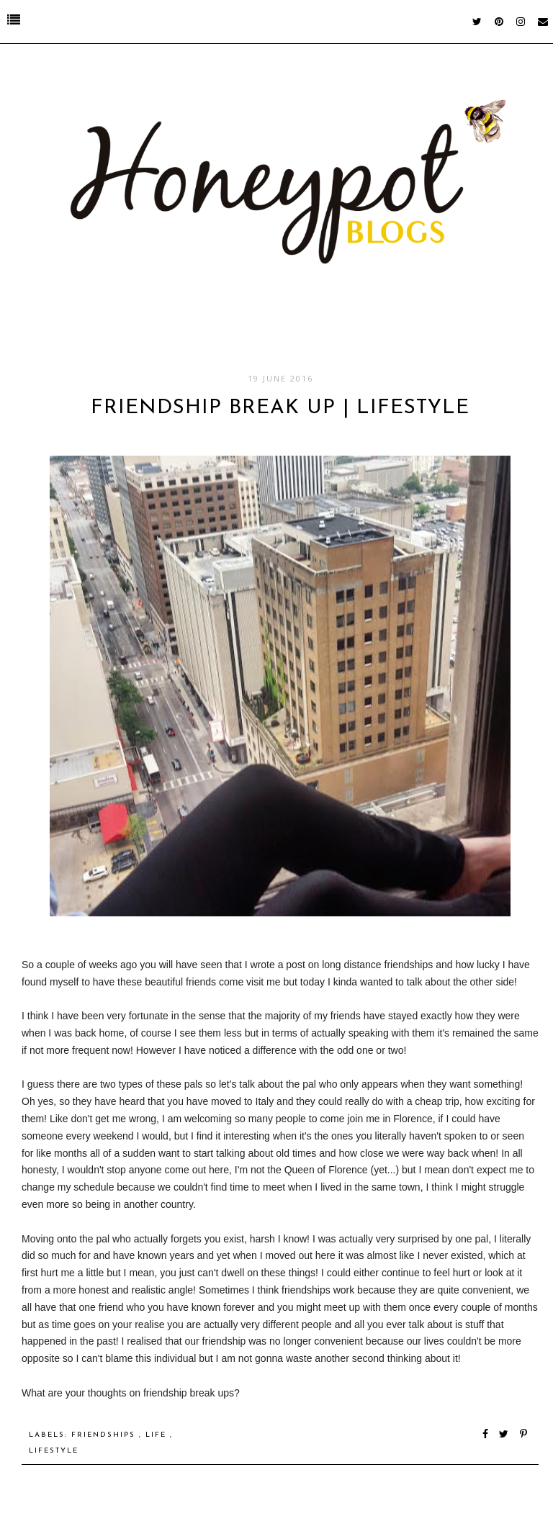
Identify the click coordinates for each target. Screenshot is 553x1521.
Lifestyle (53, 1451)
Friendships (105, 1435)
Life (157, 1435)
